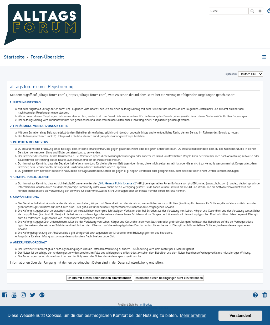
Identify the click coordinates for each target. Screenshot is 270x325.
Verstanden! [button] (240, 315)
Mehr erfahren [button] (193, 315)
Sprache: (231, 74)
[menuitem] (265, 295)
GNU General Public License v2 (117, 183)
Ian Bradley (145, 304)
